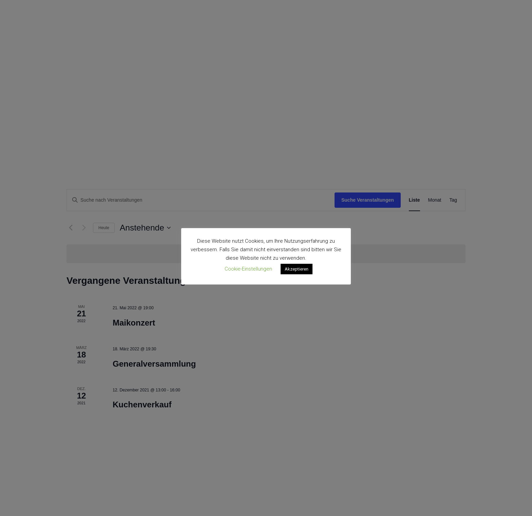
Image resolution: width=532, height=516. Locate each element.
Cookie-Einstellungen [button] (248, 269)
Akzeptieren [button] (296, 269)
